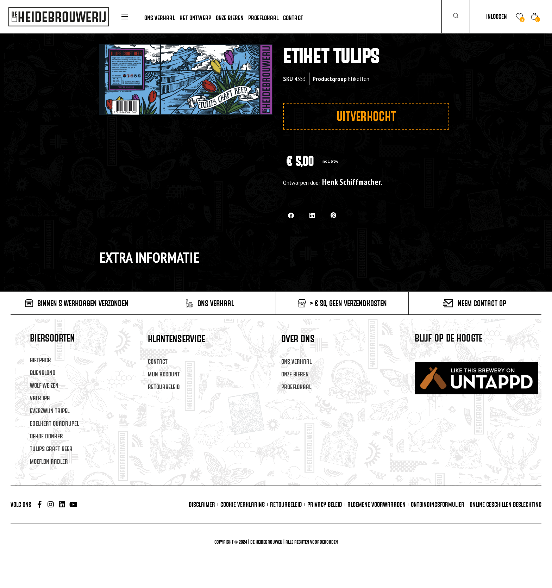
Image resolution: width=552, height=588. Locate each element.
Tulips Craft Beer (51, 448)
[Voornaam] (481, 392)
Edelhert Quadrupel (54, 423)
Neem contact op (482, 303)
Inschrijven (481, 431)
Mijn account (164, 374)
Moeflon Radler (49, 461)
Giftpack (40, 360)
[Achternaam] (481, 414)
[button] (291, 215)
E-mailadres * (431, 360)
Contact (158, 361)
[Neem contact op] (448, 303)
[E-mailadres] (481, 370)
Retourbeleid (164, 386)
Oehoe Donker (46, 436)
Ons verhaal (296, 361)
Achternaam (429, 403)
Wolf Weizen (44, 385)
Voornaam (427, 382)
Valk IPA (40, 398)
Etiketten (358, 79)
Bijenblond (43, 372)
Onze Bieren (295, 374)
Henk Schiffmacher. (352, 181)
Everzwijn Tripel (49, 410)
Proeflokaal (296, 386)
